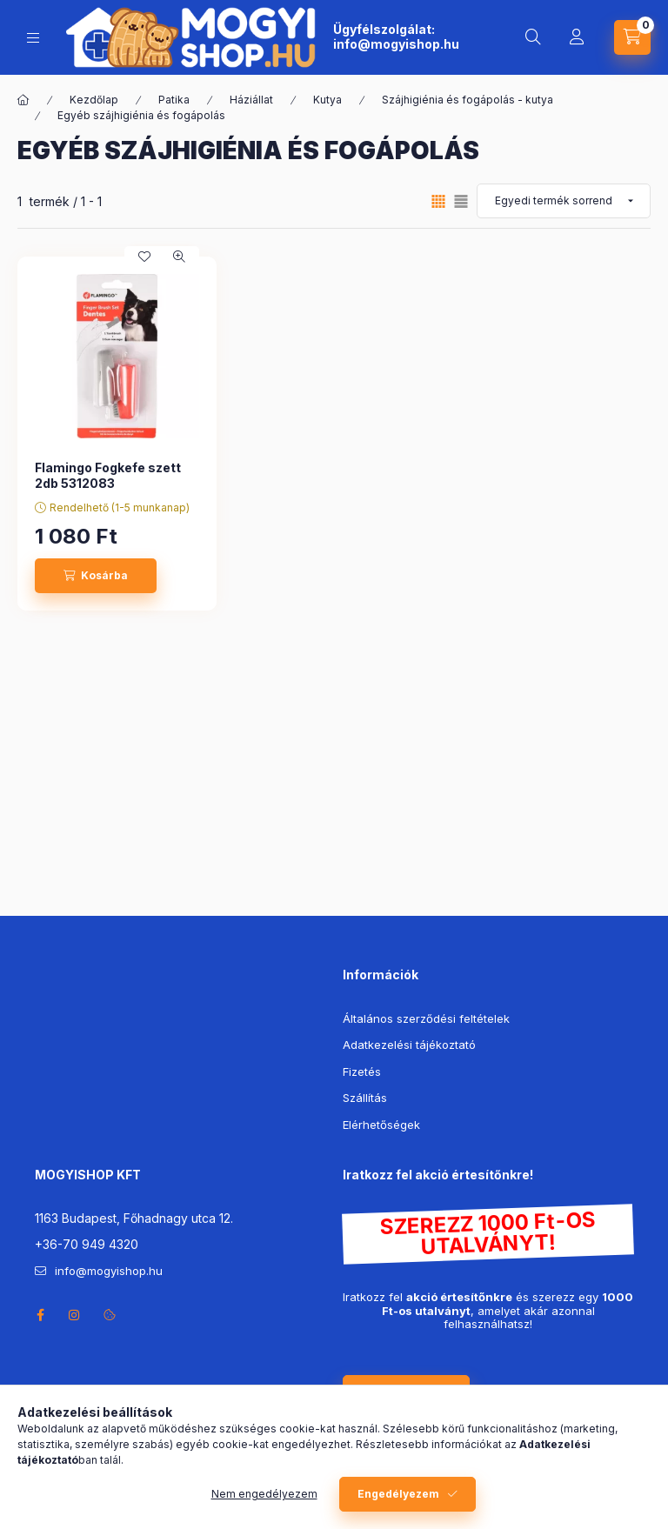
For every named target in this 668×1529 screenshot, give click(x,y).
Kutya (327, 99)
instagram (74, 1315)
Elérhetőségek (381, 1125)
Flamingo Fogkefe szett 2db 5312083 (108, 475)
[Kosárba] (96, 575)
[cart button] (632, 37)
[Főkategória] (23, 100)
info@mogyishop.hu (396, 44)
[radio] (461, 201)
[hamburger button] (33, 38)
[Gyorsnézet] (179, 256)
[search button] (533, 37)
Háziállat (251, 99)
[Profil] (576, 37)
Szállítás (365, 1098)
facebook (40, 1315)
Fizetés (362, 1071)
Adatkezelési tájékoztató (409, 1045)
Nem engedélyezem (264, 1493)
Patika (174, 99)
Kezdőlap (94, 99)
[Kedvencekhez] (144, 256)
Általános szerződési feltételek (426, 1018)
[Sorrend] (564, 201)
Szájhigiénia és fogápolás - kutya (467, 99)
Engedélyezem (398, 1493)
